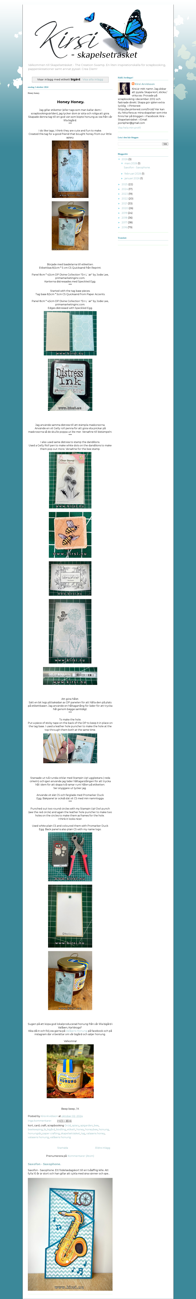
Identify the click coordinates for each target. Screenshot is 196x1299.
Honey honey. (34, 93)
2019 (125, 213)
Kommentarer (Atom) (81, 1156)
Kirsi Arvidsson (145, 84)
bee (96, 1125)
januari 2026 (132, 178)
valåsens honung (60, 1137)
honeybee (91, 1129)
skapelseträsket (70, 1133)
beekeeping (35, 1129)
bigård (51, 1129)
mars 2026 (131, 163)
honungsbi (34, 1133)
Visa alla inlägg (93, 79)
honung (104, 1129)
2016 (125, 227)
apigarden (86, 1125)
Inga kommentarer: (40, 1120)
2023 (125, 193)
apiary (75, 1125)
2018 (125, 217)
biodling (61, 1129)
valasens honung (38, 1137)
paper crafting (51, 1133)
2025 (125, 184)
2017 (125, 222)
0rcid (68, 1125)
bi (45, 1129)
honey (80, 1129)
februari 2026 (133, 173)
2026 (125, 159)
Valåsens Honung (76, 1030)
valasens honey (95, 1133)
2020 (125, 208)
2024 (125, 189)
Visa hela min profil (129, 127)
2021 (125, 203)
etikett (71, 1129)
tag (83, 1133)
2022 (125, 198)
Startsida (62, 1147)
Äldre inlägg (102, 1147)
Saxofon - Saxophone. (44, 1164)
